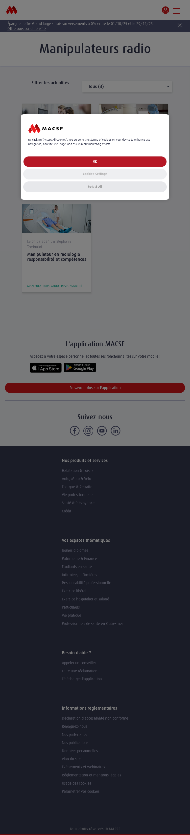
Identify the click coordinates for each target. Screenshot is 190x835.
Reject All (95, 187)
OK (95, 161)
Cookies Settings (95, 174)
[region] (95, 157)
